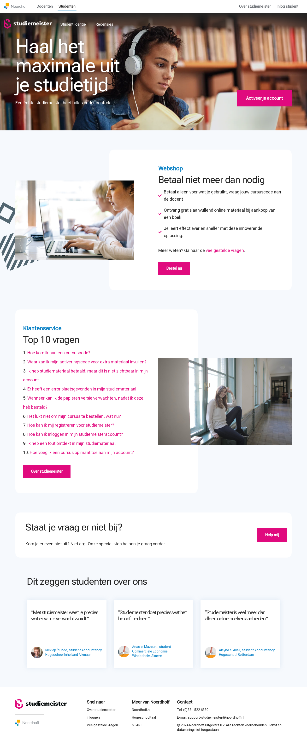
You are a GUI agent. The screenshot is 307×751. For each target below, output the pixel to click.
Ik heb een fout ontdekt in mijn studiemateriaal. (71, 443)
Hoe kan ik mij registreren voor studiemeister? (70, 425)
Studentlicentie (73, 24)
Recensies (104, 24)
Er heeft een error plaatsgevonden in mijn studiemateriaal (81, 388)
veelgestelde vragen (225, 250)
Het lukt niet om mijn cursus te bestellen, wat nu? (74, 416)
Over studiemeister (255, 6)
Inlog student (287, 6)
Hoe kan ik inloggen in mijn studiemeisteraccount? (75, 434)
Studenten (67, 6)
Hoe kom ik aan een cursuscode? (58, 352)
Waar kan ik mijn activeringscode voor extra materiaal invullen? (87, 361)
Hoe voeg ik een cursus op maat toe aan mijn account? (82, 452)
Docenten (44, 6)
